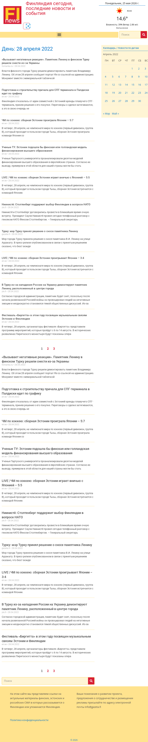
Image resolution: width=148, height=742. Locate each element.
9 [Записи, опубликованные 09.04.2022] (139, 77)
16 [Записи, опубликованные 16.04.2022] (139, 85)
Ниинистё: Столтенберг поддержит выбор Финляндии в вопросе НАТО (43, 203)
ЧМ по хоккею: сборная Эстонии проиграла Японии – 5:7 (34, 120)
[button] (59, 36)
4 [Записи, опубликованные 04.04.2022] (105, 77)
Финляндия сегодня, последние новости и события (50, 8)
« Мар (106, 114)
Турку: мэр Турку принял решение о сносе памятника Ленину (37, 230)
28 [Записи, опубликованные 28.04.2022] (126, 101)
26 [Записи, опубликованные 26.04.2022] (113, 101)
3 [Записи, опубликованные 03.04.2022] (145, 69)
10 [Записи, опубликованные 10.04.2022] (146, 77)
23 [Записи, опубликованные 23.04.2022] (139, 93)
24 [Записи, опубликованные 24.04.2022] (146, 93)
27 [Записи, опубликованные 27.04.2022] (119, 101)
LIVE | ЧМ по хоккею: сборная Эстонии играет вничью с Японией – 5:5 (42, 177)
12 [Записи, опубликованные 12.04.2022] (113, 85)
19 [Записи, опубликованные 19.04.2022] (113, 93)
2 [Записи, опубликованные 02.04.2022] (139, 69)
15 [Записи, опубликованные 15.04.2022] (133, 85)
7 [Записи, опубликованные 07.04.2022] (125, 77)
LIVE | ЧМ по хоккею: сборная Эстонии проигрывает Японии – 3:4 (39, 257)
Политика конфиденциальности (29, 718)
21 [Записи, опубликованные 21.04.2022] (126, 93)
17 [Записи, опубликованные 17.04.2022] (146, 85)
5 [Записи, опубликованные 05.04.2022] (112, 77)
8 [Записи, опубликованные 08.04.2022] (132, 77)
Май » (115, 114)
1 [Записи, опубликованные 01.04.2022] (132, 69)
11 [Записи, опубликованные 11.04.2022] (106, 85)
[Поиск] (144, 35)
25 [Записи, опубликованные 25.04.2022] (106, 101)
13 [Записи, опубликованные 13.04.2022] (119, 85)
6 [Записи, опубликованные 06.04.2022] (119, 77)
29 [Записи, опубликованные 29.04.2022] (133, 101)
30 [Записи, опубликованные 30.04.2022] (139, 101)
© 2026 (74, 738)
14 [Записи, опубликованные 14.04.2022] (126, 85)
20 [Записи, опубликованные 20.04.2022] (119, 93)
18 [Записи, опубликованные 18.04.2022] (106, 93)
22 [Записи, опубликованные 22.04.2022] (133, 93)
